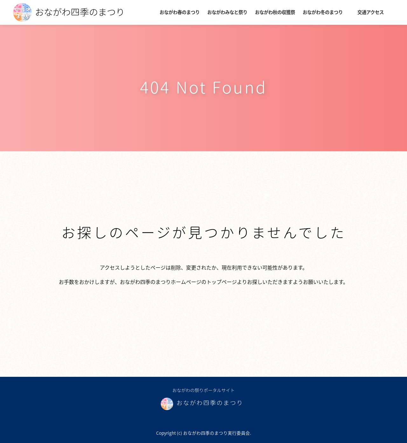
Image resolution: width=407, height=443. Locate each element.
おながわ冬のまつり (323, 12)
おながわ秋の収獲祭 (275, 12)
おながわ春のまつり (180, 12)
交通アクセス (370, 12)
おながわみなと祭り (227, 12)
